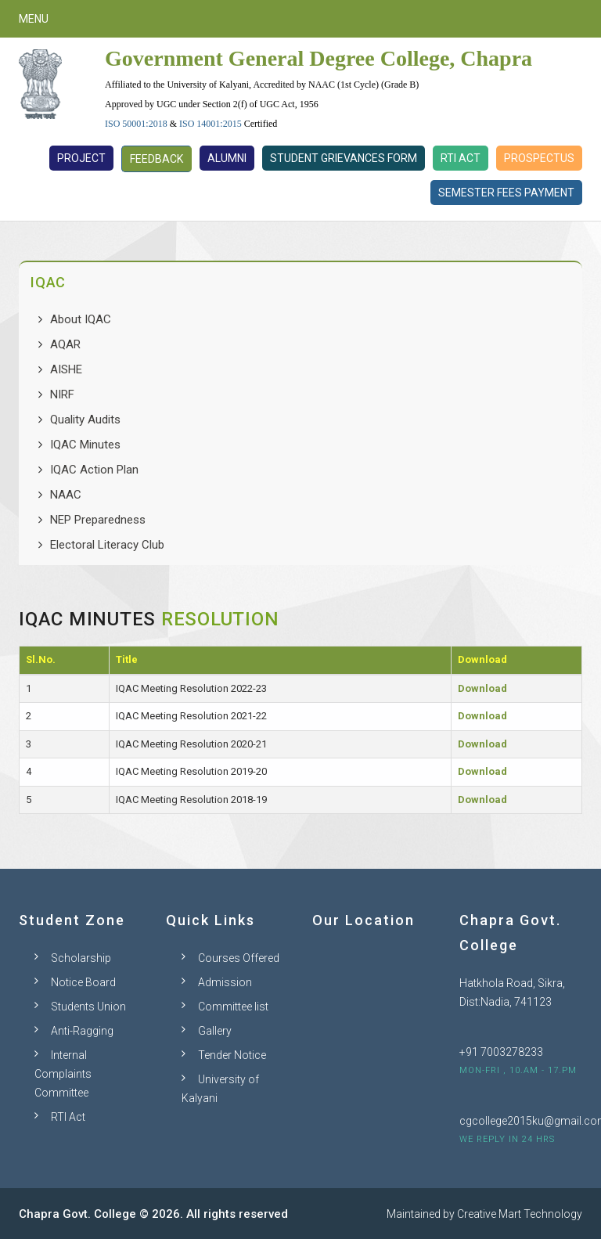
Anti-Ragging (82, 1031)
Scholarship (81, 958)
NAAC (65, 495)
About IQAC (80, 319)
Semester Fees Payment (506, 192)
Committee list (233, 1006)
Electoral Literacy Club (107, 545)
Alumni (227, 158)
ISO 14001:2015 (210, 123)
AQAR (65, 344)
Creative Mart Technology (519, 1214)
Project (81, 158)
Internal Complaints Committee (63, 1074)
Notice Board (83, 982)
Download (482, 688)
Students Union (88, 1006)
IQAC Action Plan (94, 470)
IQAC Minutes (85, 445)
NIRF (62, 394)
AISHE (66, 369)
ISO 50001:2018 (136, 123)
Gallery (215, 1031)
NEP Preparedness (98, 520)
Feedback (156, 159)
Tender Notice (232, 1055)
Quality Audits (85, 419)
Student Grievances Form (343, 158)
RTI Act (460, 158)
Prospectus (539, 158)
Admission (225, 982)
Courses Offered (238, 958)
